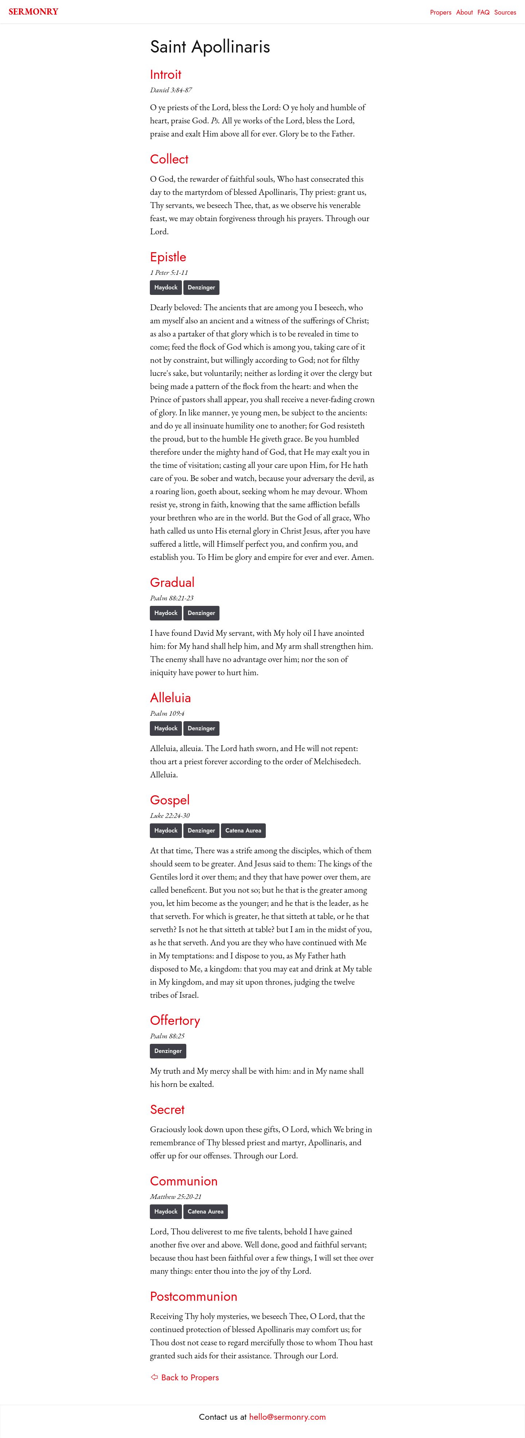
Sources (505, 12)
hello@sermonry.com (287, 1416)
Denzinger (201, 287)
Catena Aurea (243, 830)
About (464, 12)
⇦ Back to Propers (184, 1377)
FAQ (484, 12)
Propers (440, 12)
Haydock (166, 287)
